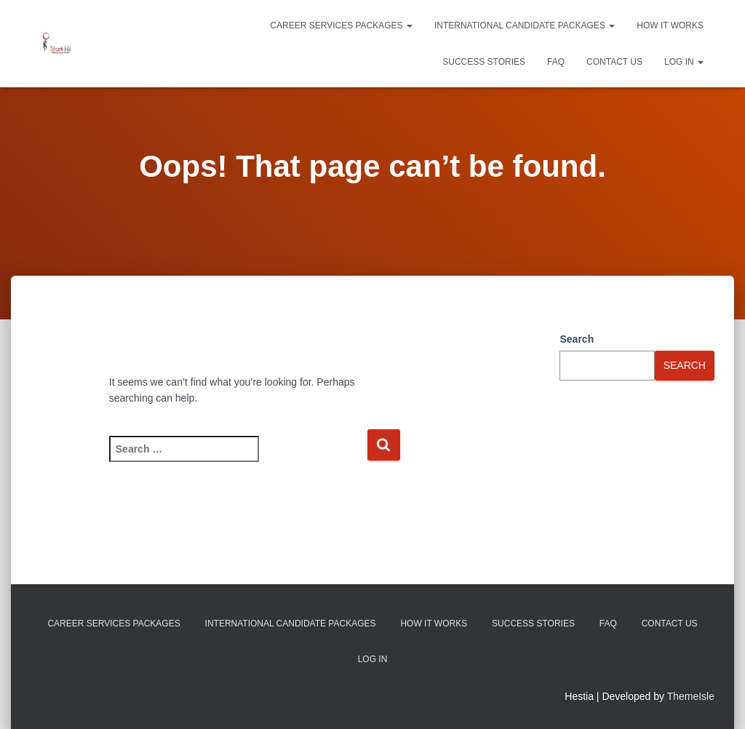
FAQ (556, 62)
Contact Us (614, 62)
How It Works (670, 25)
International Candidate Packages (524, 25)
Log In (684, 62)
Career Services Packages (341, 25)
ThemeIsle (690, 696)
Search (576, 339)
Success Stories (483, 62)
